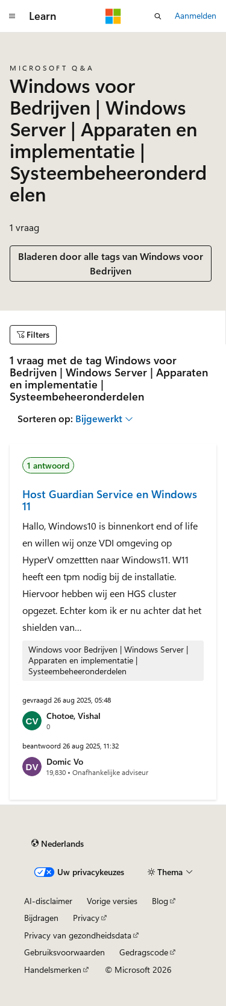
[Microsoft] (113, 16)
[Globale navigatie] (12, 16)
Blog (160, 900)
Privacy (86, 917)
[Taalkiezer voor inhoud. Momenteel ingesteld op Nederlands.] (57, 843)
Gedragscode (143, 952)
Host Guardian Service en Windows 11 (109, 500)
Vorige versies (112, 900)
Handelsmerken (52, 969)
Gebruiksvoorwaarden (64, 952)
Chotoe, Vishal (73, 715)
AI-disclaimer (48, 900)
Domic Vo (64, 761)
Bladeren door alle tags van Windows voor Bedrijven (110, 263)
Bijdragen (41, 917)
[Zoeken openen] (158, 16)
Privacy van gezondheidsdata (77, 935)
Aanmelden (195, 15)
